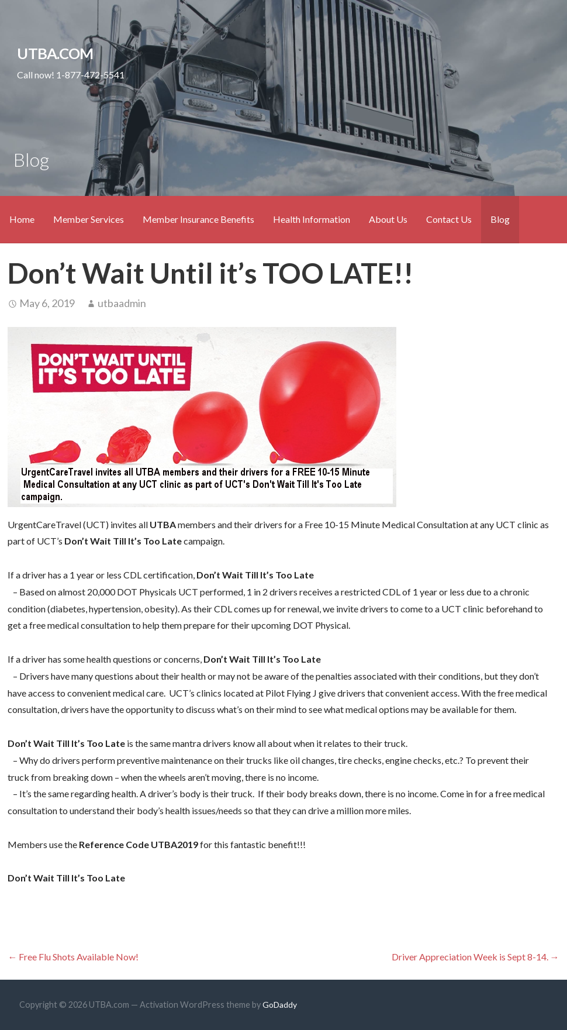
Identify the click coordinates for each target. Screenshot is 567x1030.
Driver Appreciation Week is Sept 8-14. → (475, 956)
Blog (500, 219)
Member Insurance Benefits (198, 219)
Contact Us (449, 219)
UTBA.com (55, 53)
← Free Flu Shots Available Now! (73, 956)
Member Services (88, 219)
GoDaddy (279, 1005)
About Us (388, 219)
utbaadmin (122, 303)
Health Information (311, 219)
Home (21, 219)
